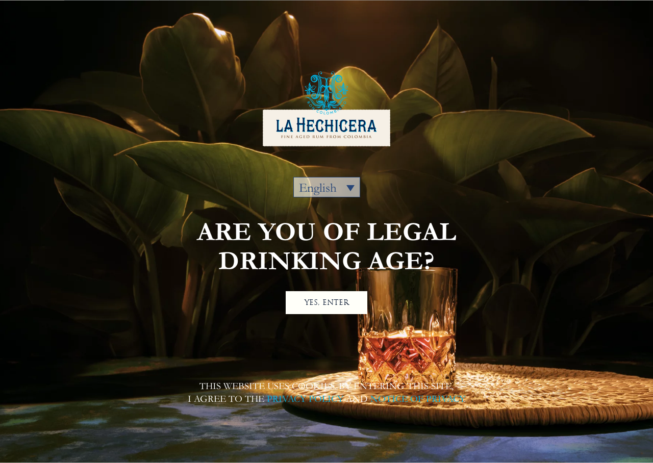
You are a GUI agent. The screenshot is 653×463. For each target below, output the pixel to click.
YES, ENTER (327, 302)
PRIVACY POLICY (305, 399)
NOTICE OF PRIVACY (417, 399)
